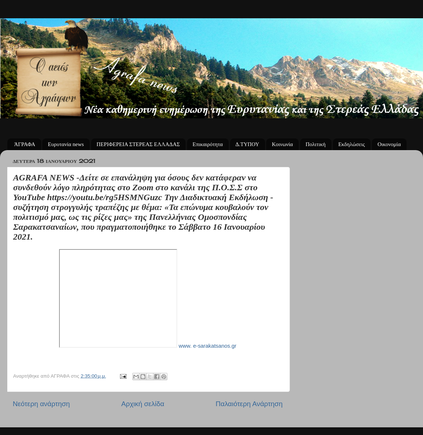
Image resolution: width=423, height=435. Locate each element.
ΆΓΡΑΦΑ (24, 144)
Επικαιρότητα (208, 144)
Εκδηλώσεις (351, 144)
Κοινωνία (282, 144)
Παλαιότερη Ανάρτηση (249, 404)
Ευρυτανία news (66, 144)
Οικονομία (389, 144)
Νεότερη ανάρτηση (41, 404)
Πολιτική (316, 144)
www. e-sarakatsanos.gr (207, 346)
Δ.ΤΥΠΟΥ (247, 144)
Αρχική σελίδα (142, 404)
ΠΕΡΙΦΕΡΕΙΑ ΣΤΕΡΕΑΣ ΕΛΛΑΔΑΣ (138, 144)
